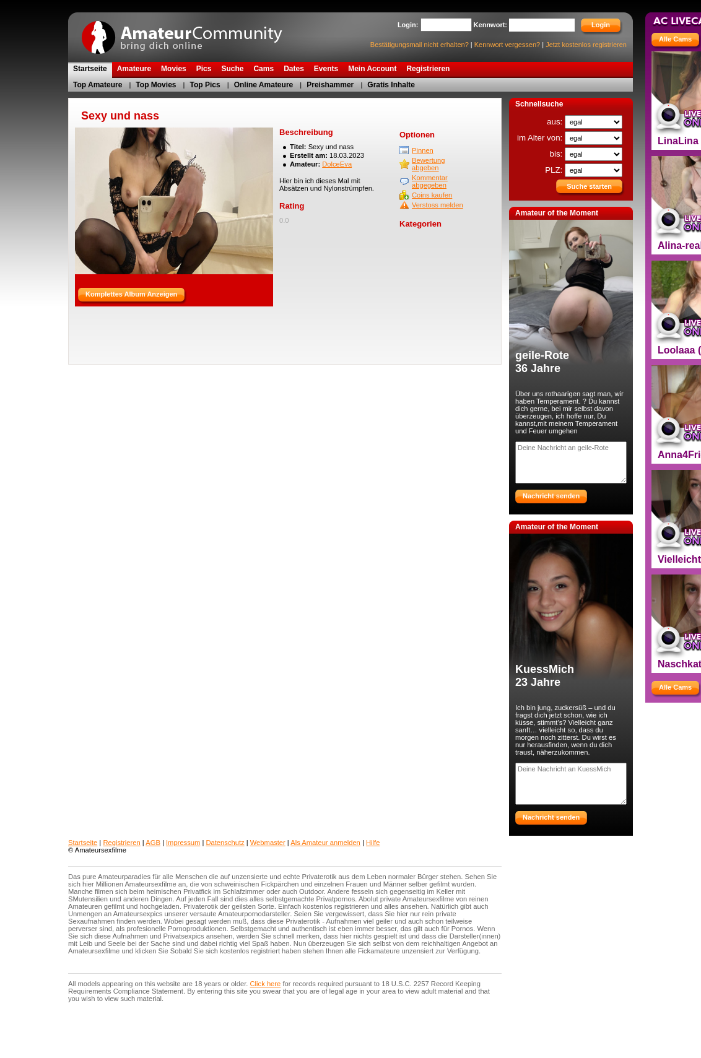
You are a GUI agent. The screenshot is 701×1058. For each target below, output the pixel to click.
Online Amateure (264, 84)
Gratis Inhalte (391, 84)
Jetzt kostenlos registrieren (586, 44)
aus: (556, 121)
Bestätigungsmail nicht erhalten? (419, 44)
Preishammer (330, 84)
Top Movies (156, 84)
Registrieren (121, 842)
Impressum (183, 842)
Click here (265, 983)
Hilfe (373, 842)
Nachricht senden (551, 496)
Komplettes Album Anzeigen (131, 294)
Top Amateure (97, 84)
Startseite (82, 842)
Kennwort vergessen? (507, 44)
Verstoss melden (437, 205)
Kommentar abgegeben (430, 181)
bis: (557, 153)
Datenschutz (225, 842)
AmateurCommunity (189, 33)
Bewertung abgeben (428, 164)
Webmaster (267, 842)
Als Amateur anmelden (325, 842)
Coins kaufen (432, 195)
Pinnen (422, 150)
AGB (153, 842)
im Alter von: (541, 137)
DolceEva (337, 164)
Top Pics (205, 84)
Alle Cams (675, 39)
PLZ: (555, 170)
